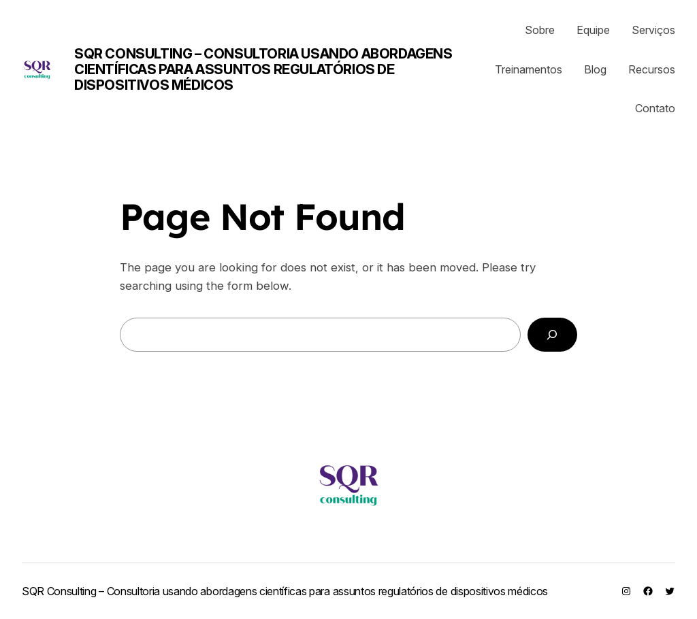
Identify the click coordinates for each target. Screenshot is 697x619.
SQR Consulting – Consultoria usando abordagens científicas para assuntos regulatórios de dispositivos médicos (263, 69)
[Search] (552, 335)
